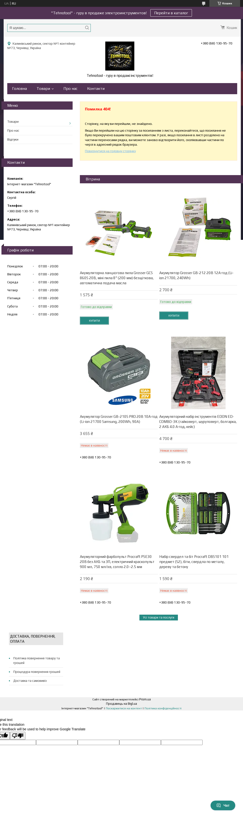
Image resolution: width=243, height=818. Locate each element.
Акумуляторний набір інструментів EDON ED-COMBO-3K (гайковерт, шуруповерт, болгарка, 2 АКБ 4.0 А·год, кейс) (198, 421)
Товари (43, 88)
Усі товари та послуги (158, 617)
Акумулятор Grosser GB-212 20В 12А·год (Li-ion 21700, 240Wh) (196, 275)
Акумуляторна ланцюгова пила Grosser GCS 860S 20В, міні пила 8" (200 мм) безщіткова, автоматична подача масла (117, 278)
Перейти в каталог (171, 13)
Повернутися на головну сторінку (110, 151)
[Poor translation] (17, 736)
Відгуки (12, 139)
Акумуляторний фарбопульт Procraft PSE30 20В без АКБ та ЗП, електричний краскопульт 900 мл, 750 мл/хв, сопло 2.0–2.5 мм (117, 562)
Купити (94, 320)
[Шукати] (87, 28)
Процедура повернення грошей (36, 672)
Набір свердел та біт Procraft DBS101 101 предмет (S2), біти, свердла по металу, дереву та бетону (194, 562)
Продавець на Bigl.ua (121, 703)
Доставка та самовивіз (30, 681)
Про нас (70, 88)
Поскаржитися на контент (124, 708)
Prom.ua (145, 699)
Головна (19, 88)
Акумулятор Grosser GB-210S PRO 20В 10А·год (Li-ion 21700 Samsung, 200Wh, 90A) (119, 419)
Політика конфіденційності (163, 708)
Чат (222, 805)
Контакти (96, 88)
